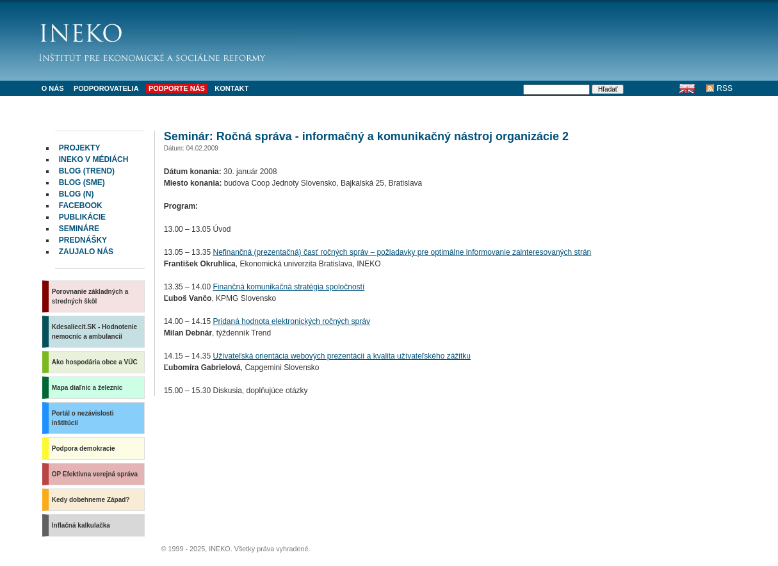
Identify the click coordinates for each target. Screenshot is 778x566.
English (686, 88)
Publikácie (82, 217)
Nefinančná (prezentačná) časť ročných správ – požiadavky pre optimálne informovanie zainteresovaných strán (402, 252)
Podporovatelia (106, 88)
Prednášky (83, 240)
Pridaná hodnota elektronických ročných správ (291, 321)
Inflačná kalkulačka (81, 525)
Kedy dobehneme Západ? (91, 499)
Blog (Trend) (87, 170)
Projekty (80, 147)
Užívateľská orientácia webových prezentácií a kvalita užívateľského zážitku (342, 356)
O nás (53, 88)
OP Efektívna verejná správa (95, 474)
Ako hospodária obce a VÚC (95, 362)
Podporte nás (177, 88)
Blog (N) (76, 194)
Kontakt (231, 88)
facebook (80, 205)
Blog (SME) (82, 182)
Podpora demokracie (83, 448)
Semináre (79, 228)
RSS (725, 88)
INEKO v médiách (94, 159)
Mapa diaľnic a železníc (87, 387)
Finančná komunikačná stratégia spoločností (288, 286)
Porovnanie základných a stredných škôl (90, 296)
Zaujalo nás (86, 251)
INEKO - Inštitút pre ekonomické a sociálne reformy (167, 38)
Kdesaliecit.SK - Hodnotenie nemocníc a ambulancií (94, 331)
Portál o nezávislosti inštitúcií (83, 418)
